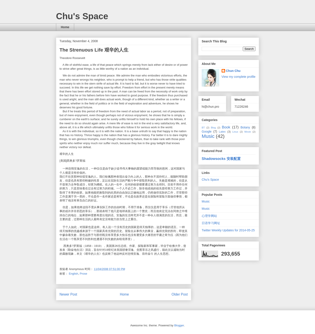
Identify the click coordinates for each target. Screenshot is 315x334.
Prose (83, 273)
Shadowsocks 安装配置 (221, 159)
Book (226, 127)
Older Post (180, 294)
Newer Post (68, 294)
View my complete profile (239, 76)
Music (208, 136)
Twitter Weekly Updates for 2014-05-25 (228, 230)
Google (207, 131)
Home (65, 27)
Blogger (179, 325)
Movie (247, 131)
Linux (235, 131)
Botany (245, 127)
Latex (222, 131)
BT (203, 127)
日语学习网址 (211, 223)
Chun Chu (233, 71)
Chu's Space (82, 16)
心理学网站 (209, 216)
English (73, 273)
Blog (213, 127)
